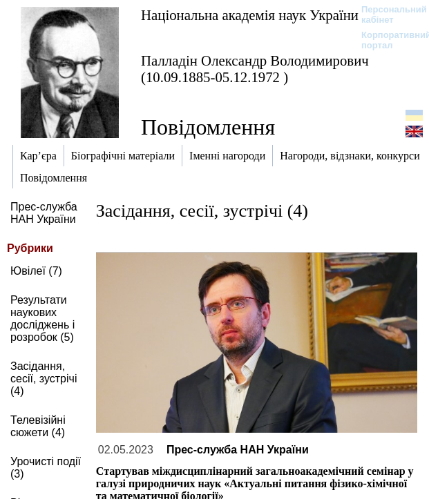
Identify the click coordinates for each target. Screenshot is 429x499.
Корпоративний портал (387, 40)
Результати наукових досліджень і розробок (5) (42, 318)
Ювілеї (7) (36, 271)
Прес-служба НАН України (43, 213)
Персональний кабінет (387, 14)
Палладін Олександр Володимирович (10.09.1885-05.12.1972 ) (255, 68)
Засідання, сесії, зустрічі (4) (43, 378)
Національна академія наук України (250, 15)
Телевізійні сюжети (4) (38, 426)
